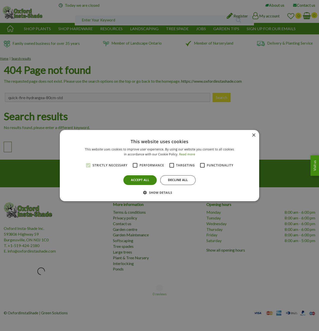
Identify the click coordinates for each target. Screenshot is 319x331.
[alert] (159, 165)
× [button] (253, 135)
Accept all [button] (140, 180)
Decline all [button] (178, 180)
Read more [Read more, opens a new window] (187, 154)
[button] (159, 192)
